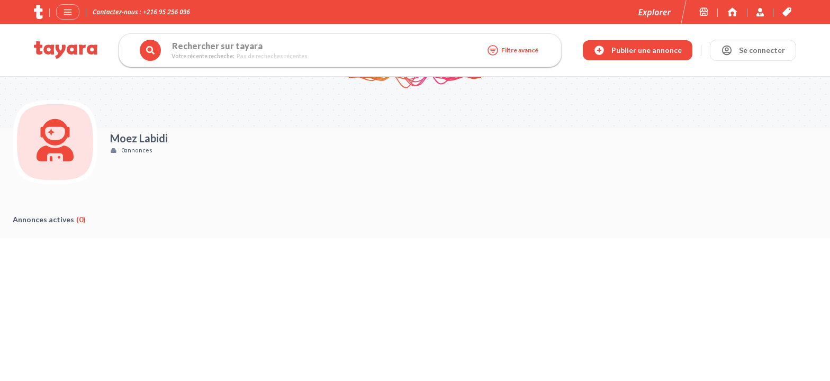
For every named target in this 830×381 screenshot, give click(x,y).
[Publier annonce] (637, 50)
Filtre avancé (512, 50)
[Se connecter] (753, 50)
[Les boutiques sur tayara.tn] (704, 12)
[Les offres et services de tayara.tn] (787, 12)
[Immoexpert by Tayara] (732, 12)
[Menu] (67, 12)
